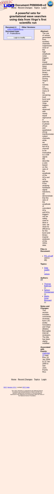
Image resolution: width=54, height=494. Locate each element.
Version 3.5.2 (11, 387)
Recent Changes (25, 8)
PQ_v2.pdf (48, 256)
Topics (37, 8)
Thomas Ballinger (47, 285)
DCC (5, 387)
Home (13, 8)
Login (43, 8)
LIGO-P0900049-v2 (15, 29)
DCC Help (26, 387)
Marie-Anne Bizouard (47, 298)
